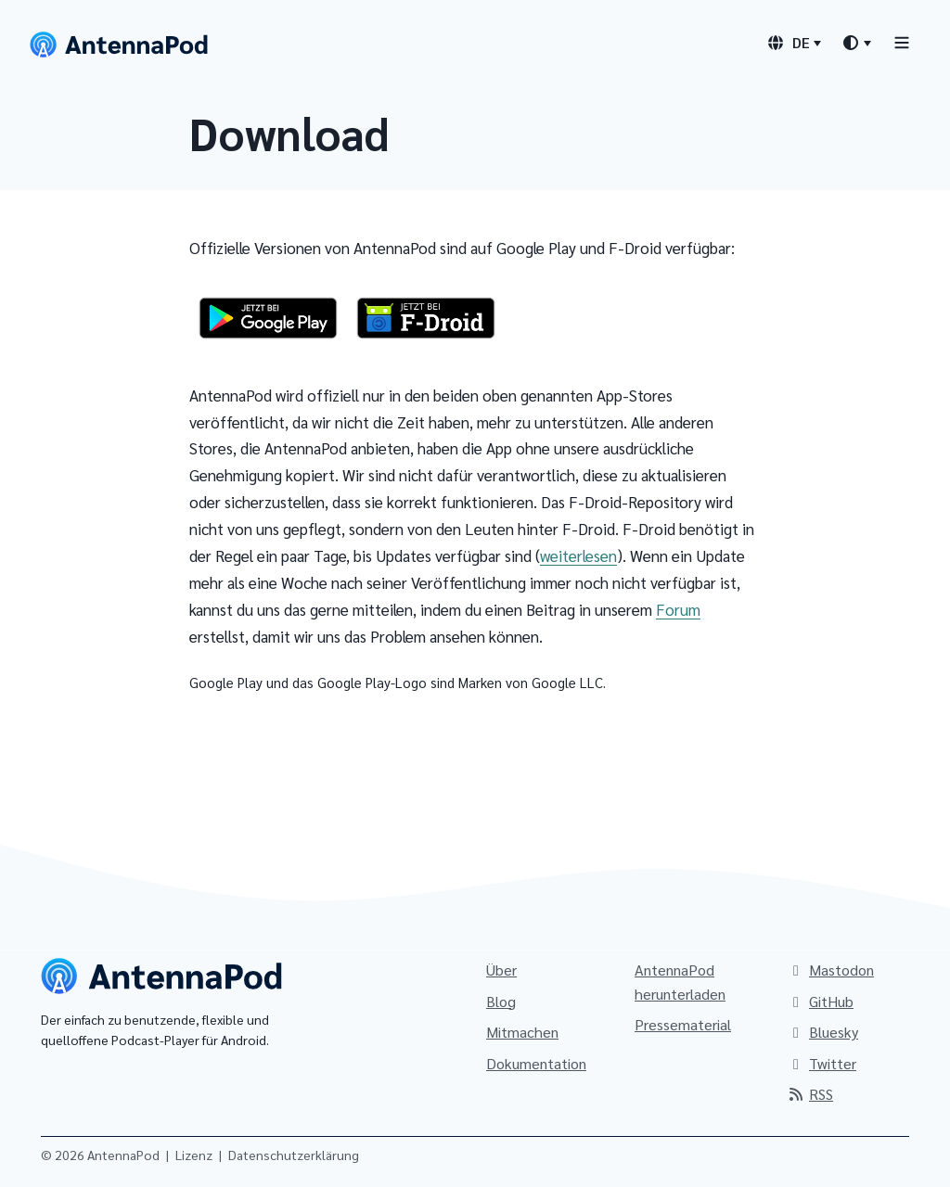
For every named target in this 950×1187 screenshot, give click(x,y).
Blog (501, 1001)
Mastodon (830, 969)
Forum (678, 609)
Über (501, 969)
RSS (810, 1094)
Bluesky (822, 1031)
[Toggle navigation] (901, 42)
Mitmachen (522, 1031)
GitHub (820, 1001)
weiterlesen (578, 555)
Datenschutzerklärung (293, 1154)
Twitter (821, 1063)
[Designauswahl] (856, 42)
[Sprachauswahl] (793, 42)
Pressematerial (683, 1024)
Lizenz (193, 1154)
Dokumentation (536, 1063)
